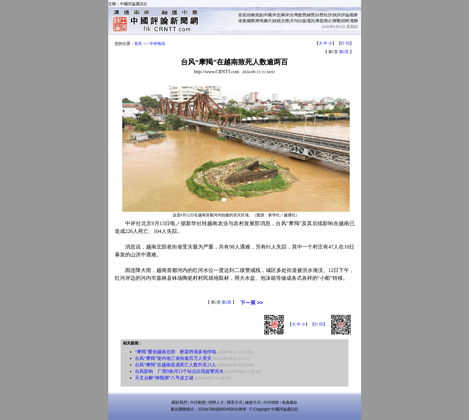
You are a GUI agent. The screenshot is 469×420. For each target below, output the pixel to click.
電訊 (311, 21)
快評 (337, 15)
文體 (285, 21)
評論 (345, 15)
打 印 (345, 43)
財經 (276, 21)
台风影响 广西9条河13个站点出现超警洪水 (179, 371)
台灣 (294, 15)
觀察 (354, 15)
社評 (328, 15)
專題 (319, 21)
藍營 (302, 15)
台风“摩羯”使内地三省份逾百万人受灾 (173, 358)
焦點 (259, 15)
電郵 (354, 21)
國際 (251, 21)
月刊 (294, 21)
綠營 (311, 15)
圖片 (268, 21)
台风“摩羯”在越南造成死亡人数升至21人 (175, 364)
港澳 (242, 21)
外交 (276, 15)
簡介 (328, 21)
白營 (319, 15)
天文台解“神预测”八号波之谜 (164, 377)
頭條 (251, 15)
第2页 (344, 51)
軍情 (259, 21)
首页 (138, 43)
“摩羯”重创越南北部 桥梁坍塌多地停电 (175, 351)
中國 (268, 15)
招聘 (345, 21)
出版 (302, 21)
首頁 (242, 15)
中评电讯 (157, 43)
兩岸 (285, 15)
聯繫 (337, 21)
